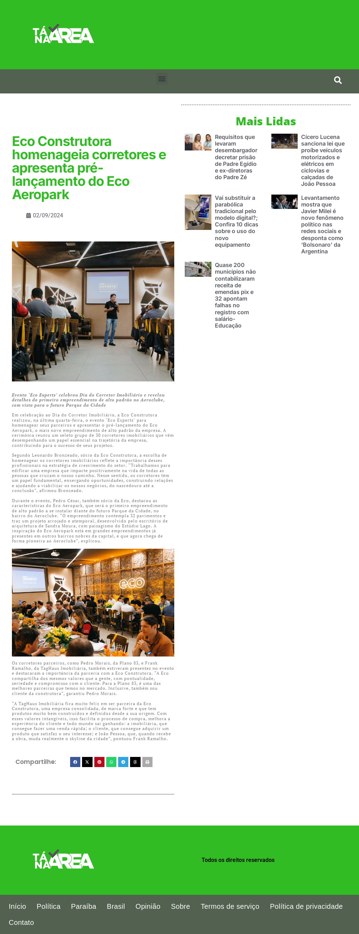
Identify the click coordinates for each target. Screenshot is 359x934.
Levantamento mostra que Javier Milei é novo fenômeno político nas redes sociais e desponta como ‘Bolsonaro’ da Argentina (322, 224)
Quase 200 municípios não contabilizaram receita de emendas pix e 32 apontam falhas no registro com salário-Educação (235, 295)
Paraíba (83, 906)
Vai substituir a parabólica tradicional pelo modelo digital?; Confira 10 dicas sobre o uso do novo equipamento (236, 221)
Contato (21, 922)
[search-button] (338, 80)
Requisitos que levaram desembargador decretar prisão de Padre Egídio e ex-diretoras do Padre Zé (236, 157)
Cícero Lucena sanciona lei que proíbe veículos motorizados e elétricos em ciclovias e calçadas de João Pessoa (323, 160)
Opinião (148, 906)
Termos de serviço (230, 906)
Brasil (116, 906)
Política (49, 906)
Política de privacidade (306, 906)
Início (17, 906)
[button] (162, 78)
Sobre (180, 906)
